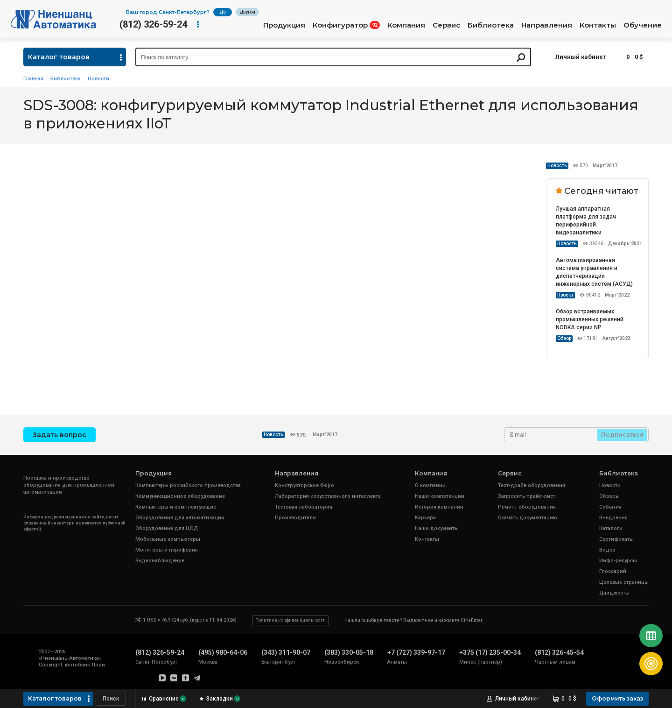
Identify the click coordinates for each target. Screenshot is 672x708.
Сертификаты (616, 539)
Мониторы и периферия (166, 550)
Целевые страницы (624, 582)
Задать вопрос (59, 435)
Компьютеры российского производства (188, 485)
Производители (295, 518)
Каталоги (611, 528)
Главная (33, 79)
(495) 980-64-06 (222, 652)
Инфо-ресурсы (618, 561)
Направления (546, 25)
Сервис (446, 25)
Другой (247, 11)
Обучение (642, 25)
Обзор (564, 338)
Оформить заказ (617, 698)
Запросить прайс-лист (526, 496)
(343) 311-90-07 (285, 652)
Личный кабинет (580, 56)
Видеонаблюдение (159, 561)
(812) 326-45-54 (559, 652)
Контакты (598, 25)
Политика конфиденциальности (290, 620)
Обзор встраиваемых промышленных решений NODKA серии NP (589, 319)
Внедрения (613, 518)
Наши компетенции (439, 496)
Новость (557, 165)
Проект (565, 294)
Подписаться (622, 434)
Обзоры (609, 496)
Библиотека (491, 25)
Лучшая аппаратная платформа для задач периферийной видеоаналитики (586, 220)
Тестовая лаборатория (303, 507)
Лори (98, 665)
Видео (607, 550)
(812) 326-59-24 (153, 24)
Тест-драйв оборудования (531, 485)
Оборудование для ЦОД (166, 528)
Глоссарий (612, 571)
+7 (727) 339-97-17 (416, 652)
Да (222, 11)
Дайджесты (614, 593)
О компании (430, 485)
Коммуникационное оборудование (180, 496)
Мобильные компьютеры (167, 539)
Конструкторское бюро (304, 485)
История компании (439, 507)
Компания (406, 25)
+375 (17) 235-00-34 (490, 652)
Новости (98, 79)
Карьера (425, 518)
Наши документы (437, 528)
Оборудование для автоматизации (179, 518)
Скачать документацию (527, 518)
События (610, 507)
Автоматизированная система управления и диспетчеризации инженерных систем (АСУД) (594, 272)
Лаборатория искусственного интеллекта (328, 496)
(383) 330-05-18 (348, 652)
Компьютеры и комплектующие (175, 507)
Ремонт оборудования (527, 507)
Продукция (284, 25)
